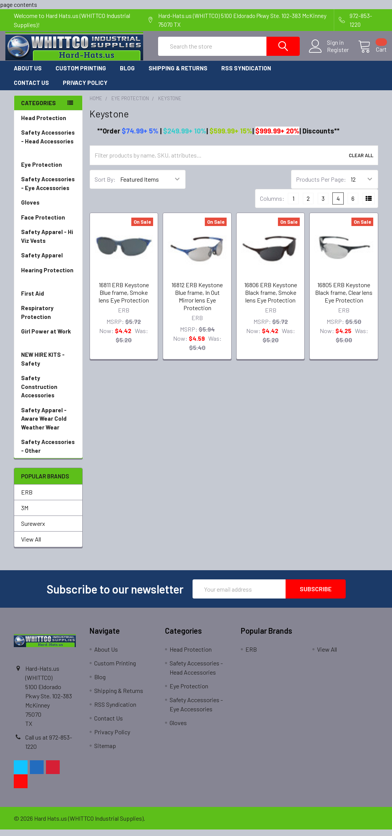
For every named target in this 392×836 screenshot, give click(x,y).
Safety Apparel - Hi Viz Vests (48, 243)
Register (329, 53)
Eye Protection (48, 171)
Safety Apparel (48, 261)
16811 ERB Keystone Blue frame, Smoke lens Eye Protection (124, 298)
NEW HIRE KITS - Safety (43, 365)
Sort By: (105, 185)
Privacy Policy (85, 89)
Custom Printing (81, 74)
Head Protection (48, 124)
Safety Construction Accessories (48, 393)
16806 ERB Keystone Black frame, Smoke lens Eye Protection (270, 298)
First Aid (48, 300)
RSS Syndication (246, 74)
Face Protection (48, 224)
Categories (38, 109)
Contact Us (31, 89)
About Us (28, 74)
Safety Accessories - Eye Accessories (48, 190)
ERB (27, 498)
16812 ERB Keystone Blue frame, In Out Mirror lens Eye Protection (197, 302)
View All (31, 545)
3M (24, 514)
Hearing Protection (48, 281)
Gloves (48, 209)
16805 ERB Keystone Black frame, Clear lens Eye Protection (343, 298)
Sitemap (105, 752)
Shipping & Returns (178, 74)
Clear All (361, 161)
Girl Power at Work (48, 342)
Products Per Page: (321, 185)
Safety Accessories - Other (48, 453)
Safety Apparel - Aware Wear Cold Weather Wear (48, 425)
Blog (127, 74)
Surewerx (33, 529)
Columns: (272, 204)
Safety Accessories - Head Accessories (48, 148)
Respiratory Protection (48, 319)
